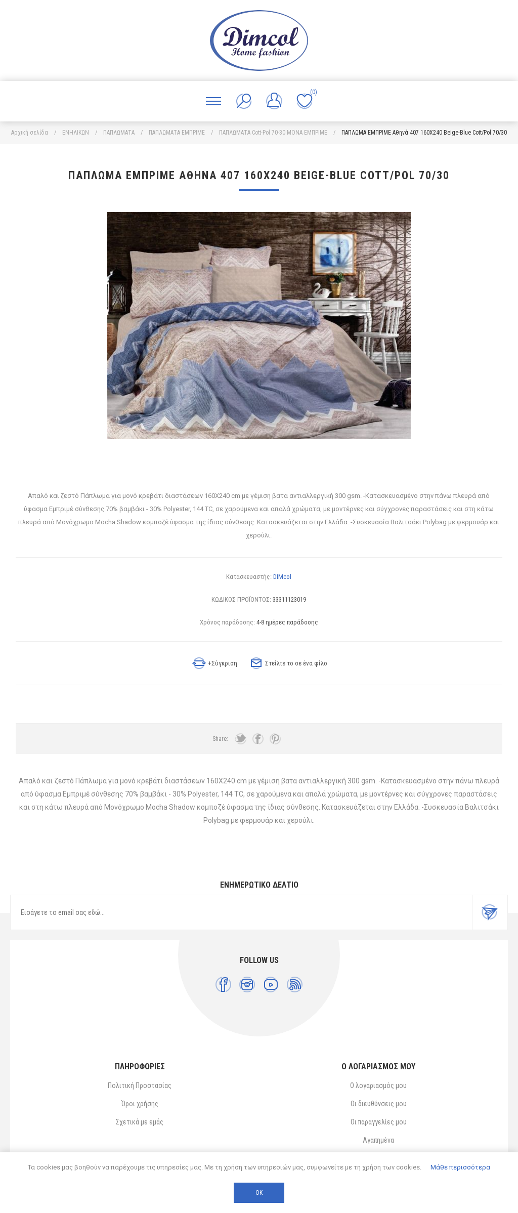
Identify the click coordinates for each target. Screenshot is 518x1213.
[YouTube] (271, 984)
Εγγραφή (489, 912)
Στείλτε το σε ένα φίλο (296, 663)
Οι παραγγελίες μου (379, 1122)
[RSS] (295, 984)
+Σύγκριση (222, 663)
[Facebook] (223, 984)
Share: (220, 738)
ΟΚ (259, 1192)
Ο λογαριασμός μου (378, 1085)
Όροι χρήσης (139, 1104)
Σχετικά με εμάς (139, 1122)
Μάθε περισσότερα (460, 1167)
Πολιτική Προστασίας (139, 1085)
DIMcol (282, 576)
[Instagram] (247, 984)
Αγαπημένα (378, 1140)
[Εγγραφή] (241, 912)
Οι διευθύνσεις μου (379, 1104)
